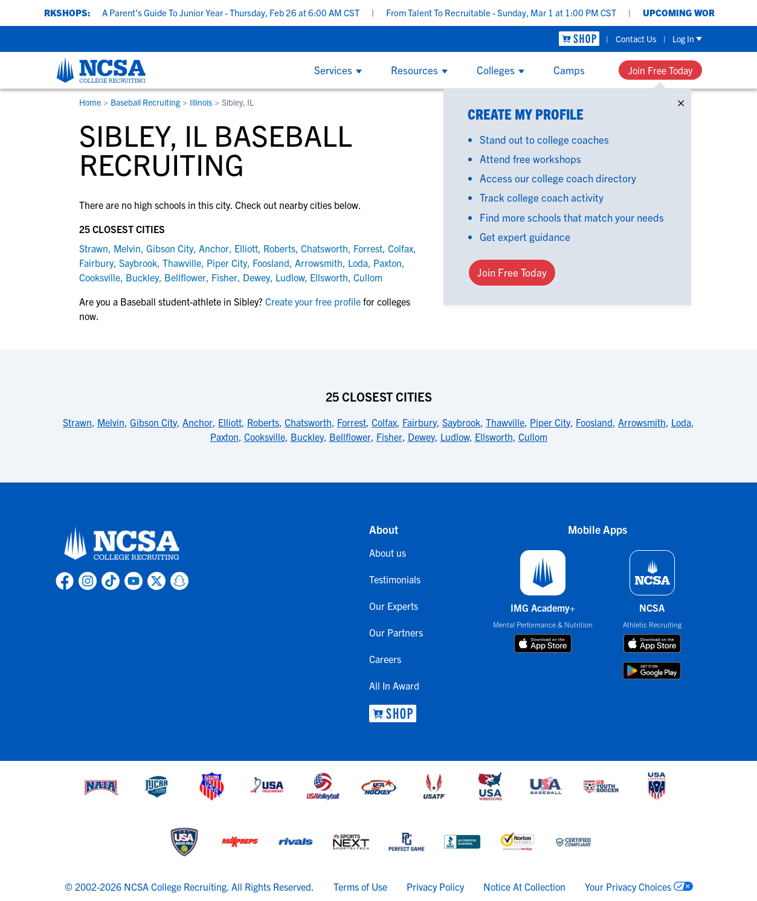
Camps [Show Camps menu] (569, 69)
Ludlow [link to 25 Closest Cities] (454, 437)
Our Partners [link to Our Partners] (396, 632)
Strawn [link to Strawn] (93, 248)
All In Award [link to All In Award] (394, 685)
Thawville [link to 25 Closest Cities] (505, 422)
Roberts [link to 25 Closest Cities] (263, 422)
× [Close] (681, 100)
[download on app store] (543, 643)
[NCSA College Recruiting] (101, 69)
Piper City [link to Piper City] (227, 263)
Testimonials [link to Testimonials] (394, 579)
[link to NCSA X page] (156, 581)
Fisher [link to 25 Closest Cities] (389, 437)
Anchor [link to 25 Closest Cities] (197, 422)
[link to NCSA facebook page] (65, 581)
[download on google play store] (652, 671)
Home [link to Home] (90, 102)
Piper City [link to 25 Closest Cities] (550, 422)
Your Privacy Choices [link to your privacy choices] (628, 886)
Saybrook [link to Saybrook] (138, 263)
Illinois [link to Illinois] (201, 102)
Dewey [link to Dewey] (256, 277)
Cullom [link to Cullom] (367, 277)
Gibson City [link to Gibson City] (169, 248)
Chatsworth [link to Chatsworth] (324, 248)
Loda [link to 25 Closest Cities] (681, 422)
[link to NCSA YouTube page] (133, 581)
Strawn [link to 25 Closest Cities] (77, 422)
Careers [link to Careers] (385, 659)
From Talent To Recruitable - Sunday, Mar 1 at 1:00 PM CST (513, 12)
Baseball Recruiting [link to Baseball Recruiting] (145, 102)
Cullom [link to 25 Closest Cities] (532, 437)
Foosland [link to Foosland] (271, 263)
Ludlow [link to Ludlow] (289, 277)
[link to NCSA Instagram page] (88, 581)
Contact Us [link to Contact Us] (636, 38)
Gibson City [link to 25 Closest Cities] (153, 422)
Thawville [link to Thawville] (182, 263)
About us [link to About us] (387, 553)
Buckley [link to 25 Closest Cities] (307, 437)
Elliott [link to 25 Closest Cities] (230, 422)
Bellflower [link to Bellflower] (185, 277)
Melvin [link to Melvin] (127, 248)
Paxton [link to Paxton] (387, 263)
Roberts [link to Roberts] (279, 248)
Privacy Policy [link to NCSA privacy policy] (435, 886)
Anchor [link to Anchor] (214, 248)
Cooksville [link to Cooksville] (99, 277)
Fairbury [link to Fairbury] (96, 263)
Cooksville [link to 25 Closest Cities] (264, 437)
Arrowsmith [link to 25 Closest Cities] (642, 422)
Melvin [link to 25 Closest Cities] (110, 422)
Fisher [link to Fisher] (224, 277)
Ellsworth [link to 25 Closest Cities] (494, 437)
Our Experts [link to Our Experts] (393, 606)
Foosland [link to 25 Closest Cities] (594, 422)
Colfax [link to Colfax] (400, 248)
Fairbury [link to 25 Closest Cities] (419, 422)
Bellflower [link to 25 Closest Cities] (350, 437)
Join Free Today (660, 70)
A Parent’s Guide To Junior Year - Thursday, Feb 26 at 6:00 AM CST (243, 12)
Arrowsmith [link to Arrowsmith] (319, 263)
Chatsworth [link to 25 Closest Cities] (308, 422)
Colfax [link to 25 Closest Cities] (384, 422)
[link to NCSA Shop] (579, 38)
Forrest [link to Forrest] (367, 248)
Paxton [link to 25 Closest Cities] (224, 437)
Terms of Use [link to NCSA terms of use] (360, 886)
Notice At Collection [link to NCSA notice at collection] (524, 886)
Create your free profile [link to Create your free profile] (313, 301)
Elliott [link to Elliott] (246, 248)
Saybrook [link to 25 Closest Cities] (461, 422)
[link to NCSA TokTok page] (110, 581)
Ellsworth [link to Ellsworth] (329, 277)
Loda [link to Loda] (358, 263)
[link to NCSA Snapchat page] (179, 581)
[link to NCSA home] (122, 544)
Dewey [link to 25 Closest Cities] (421, 437)
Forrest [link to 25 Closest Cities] (351, 422)
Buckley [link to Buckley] (142, 277)
